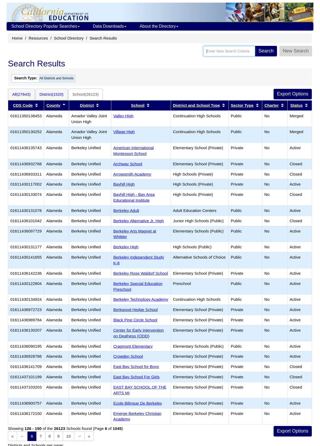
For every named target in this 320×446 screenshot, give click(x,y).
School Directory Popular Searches (45, 26)
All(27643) (21, 94)
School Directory (68, 38)
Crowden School (128, 356)
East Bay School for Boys (136, 366)
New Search (296, 51)
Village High (124, 131)
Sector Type (242, 105)
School (138, 105)
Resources (38, 38)
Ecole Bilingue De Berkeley (137, 403)
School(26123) (86, 94)
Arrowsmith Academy (132, 174)
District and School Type (196, 105)
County (53, 105)
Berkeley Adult (126, 210)
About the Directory (159, 26)
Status (296, 105)
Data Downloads (109, 26)
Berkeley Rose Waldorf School (140, 273)
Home (17, 38)
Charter (271, 105)
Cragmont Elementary (133, 346)
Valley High (123, 116)
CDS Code (23, 105)
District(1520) (52, 94)
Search (266, 51)
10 (68, 436)
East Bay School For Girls (136, 377)
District (87, 105)
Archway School (127, 164)
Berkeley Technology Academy (140, 299)
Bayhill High (124, 184)
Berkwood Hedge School (135, 309)
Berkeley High (125, 247)
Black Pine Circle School (135, 320)
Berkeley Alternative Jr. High (138, 221)
